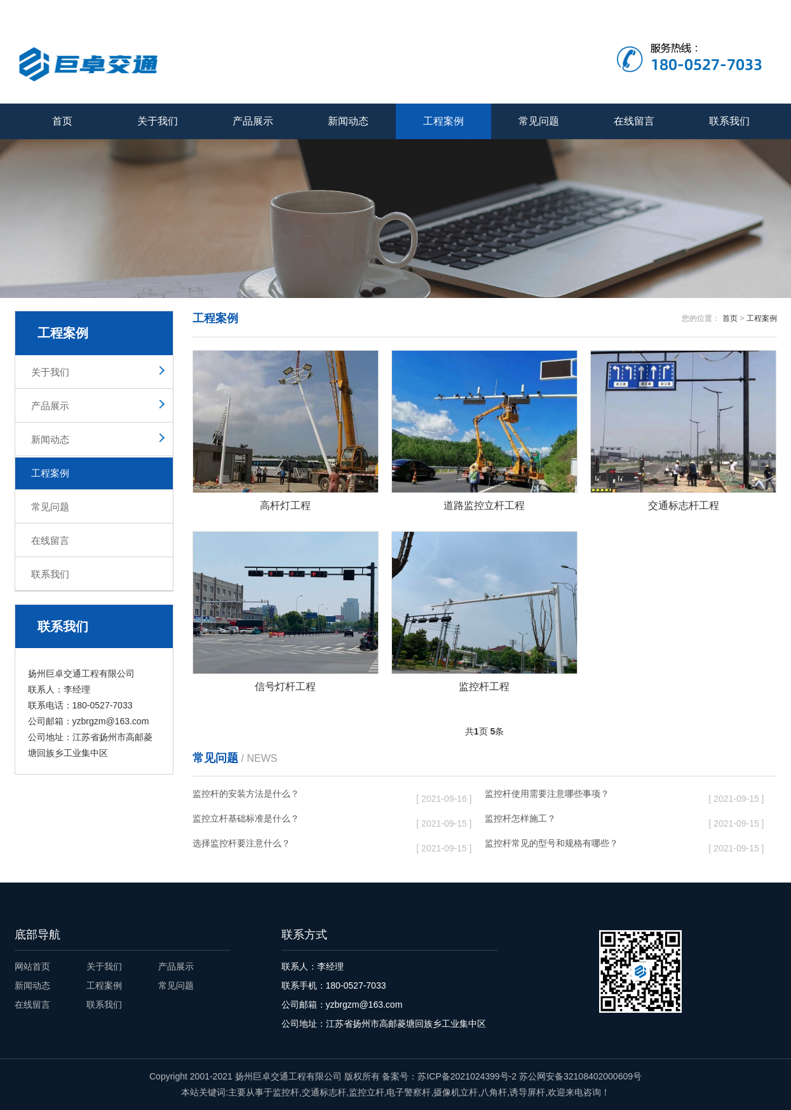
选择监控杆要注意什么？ (295, 845)
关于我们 (661, 11)
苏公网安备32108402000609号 (580, 1076)
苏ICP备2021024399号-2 (467, 1076)
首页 (62, 121)
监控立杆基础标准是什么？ (295, 821)
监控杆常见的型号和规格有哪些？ (587, 845)
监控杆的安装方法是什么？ (295, 796)
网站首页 (32, 966)
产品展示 (253, 121)
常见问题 (538, 121)
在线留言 (709, 11)
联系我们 (759, 11)
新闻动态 (348, 121)
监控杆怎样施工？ (587, 821)
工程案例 (443, 121)
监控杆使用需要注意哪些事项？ (587, 796)
